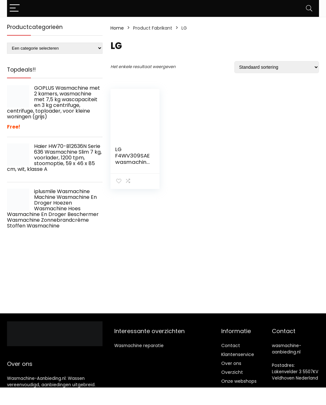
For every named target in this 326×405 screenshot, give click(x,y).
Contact (230, 345)
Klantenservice (237, 354)
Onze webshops (239, 381)
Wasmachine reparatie (139, 346)
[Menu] (14, 8)
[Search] (309, 8)
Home (117, 28)
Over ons (231, 363)
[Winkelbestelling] (276, 67)
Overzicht (232, 372)
